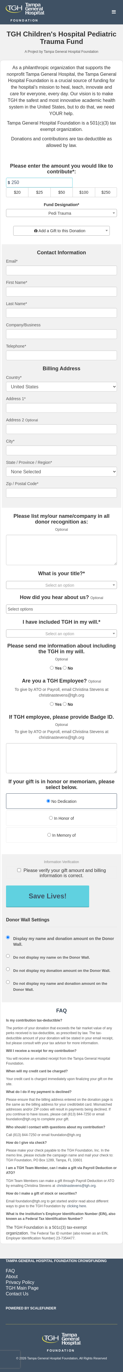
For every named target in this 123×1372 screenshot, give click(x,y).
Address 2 (15, 420)
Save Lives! (48, 896)
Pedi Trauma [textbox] (59, 213)
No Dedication (61, 801)
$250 (105, 192)
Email (11, 261)
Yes (56, 668)
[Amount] (39, 182)
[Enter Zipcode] (61, 493)
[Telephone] (61, 355)
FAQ (10, 1270)
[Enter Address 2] (61, 429)
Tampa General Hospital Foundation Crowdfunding (56, 1261)
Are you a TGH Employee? (54, 681)
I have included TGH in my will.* (61, 622)
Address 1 (16, 398)
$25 (39, 192)
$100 (83, 192)
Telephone (16, 346)
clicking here (76, 1206)
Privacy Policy (20, 1282)
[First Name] (61, 292)
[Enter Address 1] (61, 408)
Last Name (16, 303)
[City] (61, 450)
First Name (16, 282)
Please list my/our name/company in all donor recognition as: (61, 519)
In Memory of (61, 835)
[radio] (61, 801)
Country (14, 377)
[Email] (61, 270)
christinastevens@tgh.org (76, 1186)
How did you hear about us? (54, 597)
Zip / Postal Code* (22, 483)
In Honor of (61, 818)
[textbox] (61, 230)
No (68, 668)
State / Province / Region (29, 462)
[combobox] (61, 213)
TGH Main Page (22, 1288)
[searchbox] (61, 609)
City (10, 441)
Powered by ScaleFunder (31, 1308)
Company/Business (23, 325)
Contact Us (17, 1293)
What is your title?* (61, 573)
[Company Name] (61, 334)
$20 (17, 192)
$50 (61, 192)
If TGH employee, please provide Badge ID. (61, 717)
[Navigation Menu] (113, 12)
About (12, 1276)
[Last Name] (61, 313)
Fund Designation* (61, 204)
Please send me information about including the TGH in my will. (61, 648)
